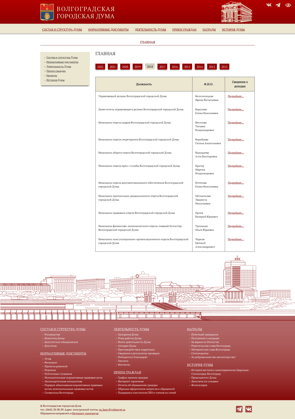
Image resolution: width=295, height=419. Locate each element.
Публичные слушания (58, 374)
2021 (113, 67)
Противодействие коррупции (136, 349)
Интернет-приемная (131, 381)
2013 (212, 67)
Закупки (123, 361)
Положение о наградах (205, 338)
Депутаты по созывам (204, 381)
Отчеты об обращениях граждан (138, 385)
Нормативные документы (108, 29)
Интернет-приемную (85, 413)
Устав (48, 358)
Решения (50, 370)
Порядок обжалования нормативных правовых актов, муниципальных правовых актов (74, 387)
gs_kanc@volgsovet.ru (112, 409)
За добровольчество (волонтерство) (213, 357)
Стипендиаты (199, 353)
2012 (224, 67)
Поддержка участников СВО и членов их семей (147, 392)
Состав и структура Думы (62, 29)
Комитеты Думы (55, 338)
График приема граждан (133, 377)
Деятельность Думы (150, 29)
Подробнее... (236, 96)
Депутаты (51, 345)
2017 (162, 67)
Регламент (51, 362)
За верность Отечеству (205, 342)
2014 (200, 67)
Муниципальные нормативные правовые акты (73, 377)
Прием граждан (184, 29)
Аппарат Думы (127, 345)
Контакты (124, 364)
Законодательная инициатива (63, 381)
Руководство (52, 334)
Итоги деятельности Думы (134, 342)
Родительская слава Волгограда (210, 345)
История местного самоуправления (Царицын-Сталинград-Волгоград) (220, 372)
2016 (175, 67)
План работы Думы (129, 338)
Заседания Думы (128, 334)
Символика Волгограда (59, 392)
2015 (187, 67)
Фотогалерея (199, 385)
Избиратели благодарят (133, 357)
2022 (100, 67)
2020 (125, 67)
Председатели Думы (203, 377)
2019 (138, 67)
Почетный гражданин (204, 334)
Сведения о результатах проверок (139, 353)
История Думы (233, 29)
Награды (209, 29)
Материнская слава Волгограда (210, 349)
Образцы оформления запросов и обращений (146, 389)
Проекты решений (56, 366)
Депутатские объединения (61, 342)
